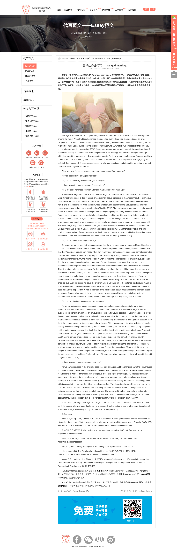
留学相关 (94, 10)
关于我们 (132, 10)
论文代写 (69, 10)
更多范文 (29, 81)
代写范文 (81, 10)
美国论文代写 (31, 116)
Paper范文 (30, 71)
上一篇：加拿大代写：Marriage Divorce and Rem (74, 491)
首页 (59, 10)
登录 (146, 9)
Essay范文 (30, 66)
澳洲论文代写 (31, 131)
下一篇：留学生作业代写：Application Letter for (136, 491)
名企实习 (36, 219)
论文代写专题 (31, 108)
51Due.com (100, 547)
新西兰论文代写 (32, 136)
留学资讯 (28, 91)
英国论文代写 (31, 126)
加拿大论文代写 (32, 121)
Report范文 (30, 76)
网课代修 (106, 10)
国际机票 (119, 10)
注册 (152, 9)
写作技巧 (28, 100)
